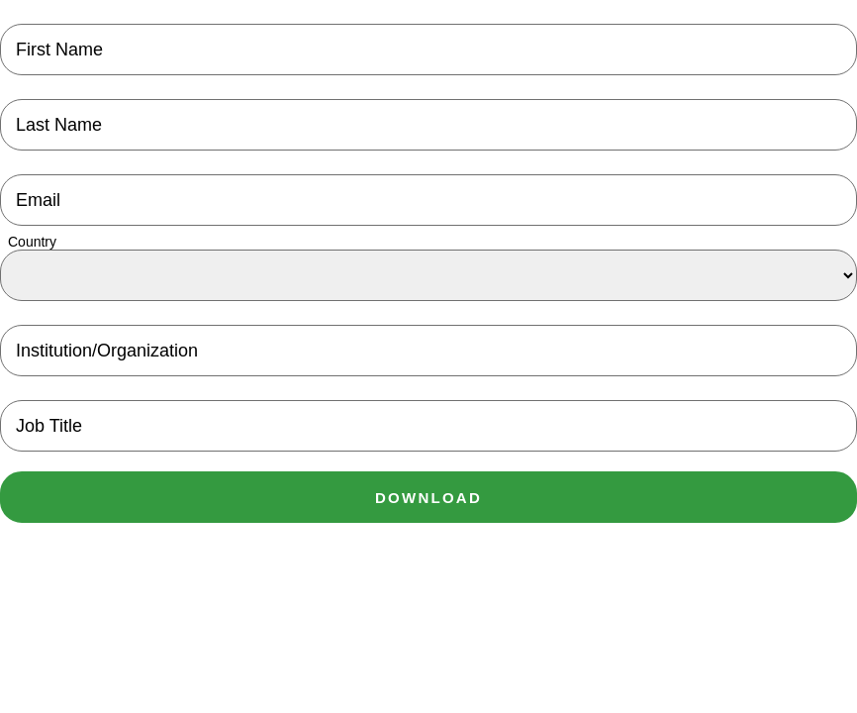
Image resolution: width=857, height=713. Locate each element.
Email (38, 200)
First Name (59, 49)
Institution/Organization (107, 350)
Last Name (59, 125)
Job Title (49, 426)
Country (32, 242)
